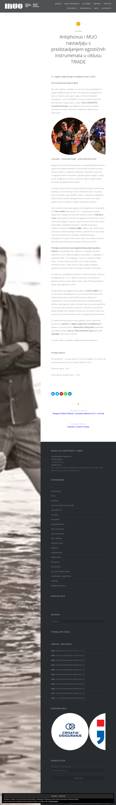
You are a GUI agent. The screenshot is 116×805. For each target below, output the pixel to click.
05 (67, 655)
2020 (53, 679)
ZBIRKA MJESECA (58, 586)
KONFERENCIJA (57, 524)
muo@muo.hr (56, 465)
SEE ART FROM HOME (60, 572)
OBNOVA (54, 548)
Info (96, 8)
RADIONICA (56, 567)
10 (79, 655)
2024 (53, 660)
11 (81, 655)
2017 (53, 693)
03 (62, 651)
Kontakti (106, 8)
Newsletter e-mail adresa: (61, 766)
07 (71, 655)
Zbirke (97, 4)
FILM (53, 496)
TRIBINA (54, 581)
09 (76, 655)
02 (59, 651)
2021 (53, 674)
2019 (53, 684)
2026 (53, 651)
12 (83, 655)
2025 (53, 655)
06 (69, 655)
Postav (107, 4)
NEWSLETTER (57, 543)
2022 (53, 670)
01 (57, 651)
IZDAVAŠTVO (56, 510)
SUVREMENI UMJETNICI (61, 576)
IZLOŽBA (54, 515)
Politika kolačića (53, 801)
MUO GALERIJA (72, 4)
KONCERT (55, 519)
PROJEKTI (72, 8)
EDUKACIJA (85, 8)
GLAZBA (78, 31)
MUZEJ (58, 4)
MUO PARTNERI (57, 534)
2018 (53, 689)
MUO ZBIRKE (56, 538)
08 (74, 660)
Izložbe (86, 4)
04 (64, 655)
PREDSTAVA (56, 557)
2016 (53, 698)
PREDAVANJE (56, 553)
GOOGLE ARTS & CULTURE (62, 505)
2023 (53, 665)
